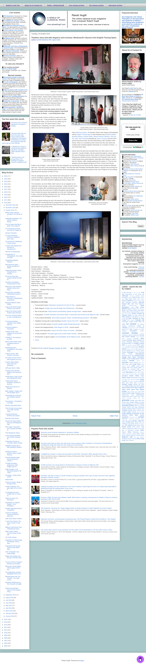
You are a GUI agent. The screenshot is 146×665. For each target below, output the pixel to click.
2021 (5, 189)
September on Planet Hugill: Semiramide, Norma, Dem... (13, 541)
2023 (5, 184)
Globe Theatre (127, 354)
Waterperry (136, 432)
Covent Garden (130, 336)
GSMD (124, 359)
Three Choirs (136, 426)
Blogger (81, 660)
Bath (123, 302)
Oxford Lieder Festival (133, 393)
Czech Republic (140, 336)
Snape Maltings (127, 413)
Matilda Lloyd (134, 215)
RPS (136, 405)
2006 (5, 643)
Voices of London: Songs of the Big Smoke (13, 483)
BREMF (124, 309)
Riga (135, 404)
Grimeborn (141, 357)
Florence (133, 350)
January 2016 (10, 616)
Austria (138, 297)
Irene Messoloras (136, 156)
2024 (5, 181)
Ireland (131, 362)
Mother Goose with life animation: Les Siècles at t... (13, 214)
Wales (129, 432)
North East (125, 383)
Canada (131, 321)
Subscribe (133, 140)
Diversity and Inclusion (12, 418)
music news (134, 376)
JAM (123, 364)
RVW (142, 405)
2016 (5, 202)
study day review (126, 420)
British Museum (140, 308)
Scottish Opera (132, 410)
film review (139, 349)
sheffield (124, 412)
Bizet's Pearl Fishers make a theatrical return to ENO (13, 343)
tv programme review (131, 428)
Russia (139, 405)
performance (140, 395)
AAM (142, 292)
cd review (131, 324)
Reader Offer (125, 402)
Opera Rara (135, 389)
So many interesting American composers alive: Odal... (12, 237)
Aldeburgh (125, 296)
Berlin (142, 305)
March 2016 (9, 611)
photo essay (133, 396)
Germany (141, 352)
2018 (5, 197)
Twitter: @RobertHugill (55, 5)
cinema (129, 327)
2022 (5, 187)
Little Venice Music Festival (13, 518)
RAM (139, 400)
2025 (5, 179)
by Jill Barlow (134, 316)
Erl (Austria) (129, 345)
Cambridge (125, 321)
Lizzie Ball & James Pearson (132, 183)
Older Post (114, 416)
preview (125, 400)
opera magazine (139, 387)
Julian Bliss (134, 213)
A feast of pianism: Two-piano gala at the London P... (13, 488)
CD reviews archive (96, 5)
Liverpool (133, 369)
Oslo (143, 391)
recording (141, 402)
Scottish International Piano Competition (13, 509)
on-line (131, 386)
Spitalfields (125, 417)
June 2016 (9, 603)
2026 (5, 176)
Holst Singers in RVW (61, 327)
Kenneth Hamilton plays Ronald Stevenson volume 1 (12, 459)
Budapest (141, 312)
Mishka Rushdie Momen (135, 201)
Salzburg (124, 408)
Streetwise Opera (139, 418)
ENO (123, 345)
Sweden (134, 420)
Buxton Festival (137, 313)
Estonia (134, 345)
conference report (127, 335)
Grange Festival (139, 355)
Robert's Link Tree (13, 5)
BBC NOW (135, 304)
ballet (126, 299)
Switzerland (141, 420)
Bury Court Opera (126, 313)
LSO (139, 371)
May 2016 (9, 605)
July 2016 (9, 600)
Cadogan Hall (139, 320)
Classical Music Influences (130, 101)
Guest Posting (131, 359)
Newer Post (36, 416)
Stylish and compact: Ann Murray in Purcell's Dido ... (13, 557)
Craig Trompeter (129, 177)
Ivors (143, 362)
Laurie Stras (127, 205)
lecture (128, 366)
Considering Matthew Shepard (11, 261)
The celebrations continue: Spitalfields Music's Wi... (13, 573)
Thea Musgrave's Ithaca (12, 433)
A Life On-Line (126, 292)
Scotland (124, 410)
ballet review (132, 299)
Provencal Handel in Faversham (11, 328)
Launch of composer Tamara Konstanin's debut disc (12, 514)
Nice (129, 381)
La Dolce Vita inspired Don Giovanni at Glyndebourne (13, 247)
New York (130, 379)
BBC (129, 304)
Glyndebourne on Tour (128, 355)
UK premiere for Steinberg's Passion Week (13, 242)
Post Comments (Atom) (79, 423)
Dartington (129, 338)
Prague (134, 398)
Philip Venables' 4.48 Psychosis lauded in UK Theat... (13, 471)
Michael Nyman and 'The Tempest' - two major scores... (12, 578)
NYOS (123, 386)
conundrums (135, 335)
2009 (5, 635)
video (142, 430)
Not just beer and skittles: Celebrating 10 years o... (13, 293)
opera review (56, 40)
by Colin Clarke (137, 315)
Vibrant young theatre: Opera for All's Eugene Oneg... (13, 590)
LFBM (139, 367)
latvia (143, 364)
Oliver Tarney (134, 166)
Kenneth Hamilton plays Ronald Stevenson (66, 324)
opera (142, 386)
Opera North (126, 389)
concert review (130, 333)
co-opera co (136, 329)
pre (139, 398)
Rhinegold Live (130, 404)
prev (143, 398)
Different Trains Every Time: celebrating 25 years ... (13, 528)
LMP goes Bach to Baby (12, 368)
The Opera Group (133, 423)
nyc (139, 384)
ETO (50, 40)
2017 (5, 200)
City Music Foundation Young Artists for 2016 (12, 283)
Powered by (133, 147)
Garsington (130, 352)
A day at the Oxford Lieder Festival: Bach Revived (13, 312)
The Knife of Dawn (11, 537)
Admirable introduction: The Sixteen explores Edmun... (13, 220)
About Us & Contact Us (33, 5)
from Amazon (132, 248)
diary (142, 338)
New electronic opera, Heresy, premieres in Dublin (12, 266)
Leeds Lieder (140, 366)
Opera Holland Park (128, 387)
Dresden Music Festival (134, 340)
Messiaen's (62, 305)
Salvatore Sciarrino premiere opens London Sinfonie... (13, 453)
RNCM (142, 404)
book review (140, 307)
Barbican (130, 300)
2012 (5, 627)
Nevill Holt (141, 377)
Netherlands (134, 377)
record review (134, 402)
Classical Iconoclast (141, 267)
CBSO (140, 321)
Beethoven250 (133, 305)
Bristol (134, 308)
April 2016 (9, 608)
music (138, 374)
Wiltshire (142, 437)
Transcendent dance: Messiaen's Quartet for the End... (13, 382)
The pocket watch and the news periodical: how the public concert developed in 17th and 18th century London (76, 530)
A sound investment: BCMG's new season (12, 414)
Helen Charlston (138, 158)
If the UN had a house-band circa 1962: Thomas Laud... (13, 409)
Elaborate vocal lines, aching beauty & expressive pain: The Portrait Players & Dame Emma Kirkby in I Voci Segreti (78, 519)
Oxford (124, 393)
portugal (129, 398)
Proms (132, 400)
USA (143, 428)
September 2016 (11, 595)
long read (131, 370)
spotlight (141, 417)
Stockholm (125, 418)
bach (123, 299)
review (123, 404)
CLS (127, 329)
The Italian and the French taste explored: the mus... (13, 358)
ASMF (134, 297)
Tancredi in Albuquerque (12, 251)
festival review (130, 349)
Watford (142, 432)
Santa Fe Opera (136, 408)
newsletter (124, 381)
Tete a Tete (138, 422)
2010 (5, 633)
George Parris (135, 181)
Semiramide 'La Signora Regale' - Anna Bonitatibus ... (12, 504)
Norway (135, 384)
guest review (140, 359)
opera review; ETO (132, 391)
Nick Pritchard (83, 138)
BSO (137, 312)
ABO (123, 294)
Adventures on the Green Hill (135, 294)
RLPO (138, 404)
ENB (133, 343)
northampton (141, 383)
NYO (142, 384)
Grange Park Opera (129, 357)
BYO (128, 320)
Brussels (133, 312)
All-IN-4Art (131, 296)
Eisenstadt (125, 343)
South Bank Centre (136, 415)
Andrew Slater (88, 136)
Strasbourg (131, 418)
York (127, 440)
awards (142, 297)
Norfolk (142, 381)
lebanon (124, 366)
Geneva (136, 352)
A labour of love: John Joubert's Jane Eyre (12, 354)
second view (140, 410)
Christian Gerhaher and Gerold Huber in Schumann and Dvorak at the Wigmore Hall (71, 314)
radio (136, 400)
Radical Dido (9, 479)
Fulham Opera (140, 350)
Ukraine (139, 428)
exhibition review (129, 347)
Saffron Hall (130, 407)
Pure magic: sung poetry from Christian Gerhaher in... (13, 428)
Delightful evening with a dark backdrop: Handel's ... (13, 447)
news (142, 379)
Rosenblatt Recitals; (128, 405)
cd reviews (141, 324)
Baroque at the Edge (138, 300)
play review (141, 396)
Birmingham (125, 307)
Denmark (136, 338)
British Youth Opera (127, 310)
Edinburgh (129, 342)
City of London (135, 327)
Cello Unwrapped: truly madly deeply (12, 552)
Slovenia (134, 412)
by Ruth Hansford (42, 40)
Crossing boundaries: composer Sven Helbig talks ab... (13, 323)
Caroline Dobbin (110, 134)
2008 (5, 638)
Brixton (129, 312)
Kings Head (128, 364)
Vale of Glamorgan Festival (130, 430)
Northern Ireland (127, 384)
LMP (138, 369)
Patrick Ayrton (134, 199)
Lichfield (124, 369)
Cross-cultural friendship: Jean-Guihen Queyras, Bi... (13, 437)
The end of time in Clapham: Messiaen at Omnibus (13, 562)
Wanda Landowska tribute (13, 405)
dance (123, 338)
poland (123, 398)
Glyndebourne (140, 354)
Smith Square (140, 412)
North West (133, 383)
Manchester (129, 372)
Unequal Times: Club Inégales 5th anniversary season (13, 333)
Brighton (129, 308)
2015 (5, 619)
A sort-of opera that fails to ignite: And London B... (13, 225)
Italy (140, 362)
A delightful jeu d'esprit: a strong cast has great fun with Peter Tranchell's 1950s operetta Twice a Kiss (74, 454)
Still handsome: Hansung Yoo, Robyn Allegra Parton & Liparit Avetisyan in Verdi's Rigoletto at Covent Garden (76, 508)
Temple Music (130, 422)
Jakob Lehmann (135, 210)
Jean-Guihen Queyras (70, 318)
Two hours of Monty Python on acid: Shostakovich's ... (13, 317)
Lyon (143, 370)
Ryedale (124, 407)
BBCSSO (141, 304)
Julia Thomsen (134, 164)
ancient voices (139, 296)
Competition (133, 331)
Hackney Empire (81, 132)
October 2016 (10, 210)
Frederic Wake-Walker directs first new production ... (12, 363)
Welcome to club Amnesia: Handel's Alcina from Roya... (13, 288)
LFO (143, 367)
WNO (138, 438)
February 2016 (10, 613)
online (134, 386)
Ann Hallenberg (138, 196)
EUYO (123, 347)
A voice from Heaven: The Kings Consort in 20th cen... (13, 522)
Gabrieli (124, 352)
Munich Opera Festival (127, 374)
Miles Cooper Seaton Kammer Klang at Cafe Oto (13, 533)
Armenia (130, 297)
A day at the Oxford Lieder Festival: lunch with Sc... (13, 307)
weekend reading (131, 433)
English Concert (139, 343)
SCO (142, 408)
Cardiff (136, 321)
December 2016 (11, 205)
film (135, 349)
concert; (142, 333)
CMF (131, 329)
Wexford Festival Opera (137, 435)
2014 (5, 622)
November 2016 (11, 207)
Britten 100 (137, 310)
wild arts (136, 437)
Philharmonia (125, 396)
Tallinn (123, 422)
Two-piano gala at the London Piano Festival (62, 333)
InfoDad (141, 276)
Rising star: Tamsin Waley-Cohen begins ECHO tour (13, 568)
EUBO (142, 345)
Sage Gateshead (139, 407)
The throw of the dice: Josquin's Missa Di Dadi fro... (13, 278)
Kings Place (137, 364)
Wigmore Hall (127, 437)
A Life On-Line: (136, 292)
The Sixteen (128, 425)
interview (125, 362)
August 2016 (10, 597)
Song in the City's (62, 330)
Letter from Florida (132, 367)
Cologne (124, 331)
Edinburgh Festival (138, 342)
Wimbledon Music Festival (129, 438)
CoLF (142, 329)
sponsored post (133, 417)
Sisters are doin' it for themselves (11, 499)
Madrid (123, 372)
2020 (5, 192)
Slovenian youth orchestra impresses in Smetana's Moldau (60, 432)
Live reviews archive (76, 5)
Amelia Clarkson (135, 186)
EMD (129, 343)
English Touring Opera (84, 134)
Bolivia (132, 307)
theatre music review (138, 425)
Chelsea (124, 326)
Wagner (124, 432)
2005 (5, 646)
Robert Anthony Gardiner (101, 136)
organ (139, 391)
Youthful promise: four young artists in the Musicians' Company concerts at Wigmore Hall (69, 465)
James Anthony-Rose (130, 191)
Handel (131, 360)
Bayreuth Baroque (131, 302)
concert (142, 331)
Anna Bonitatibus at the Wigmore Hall (67, 337)
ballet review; (140, 299)
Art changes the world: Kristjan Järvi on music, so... (13, 494)
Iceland (138, 360)
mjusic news (137, 372)
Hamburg (124, 360)
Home (37, 340)
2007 (5, 640)
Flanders (128, 350)
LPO (136, 371)
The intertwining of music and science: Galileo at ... (13, 229)
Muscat (135, 374)
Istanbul (136, 362)
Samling (129, 408)
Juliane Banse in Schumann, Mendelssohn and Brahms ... (13, 298)
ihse (143, 360)
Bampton (124, 300)
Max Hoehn (132, 161)
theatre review (126, 427)
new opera (124, 379)
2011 (5, 630)
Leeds (133, 366)
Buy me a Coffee (136, 115)
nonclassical (136, 381)
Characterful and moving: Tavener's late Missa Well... (12, 547)
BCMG (124, 305)
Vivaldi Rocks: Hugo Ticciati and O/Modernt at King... (13, 377)
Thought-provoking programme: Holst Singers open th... (11, 465)
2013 (5, 625)
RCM (142, 400)
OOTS (138, 386)
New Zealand (136, 379)
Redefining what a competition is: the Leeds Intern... (13, 349)
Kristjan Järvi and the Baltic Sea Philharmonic (60, 308)
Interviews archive (115, 5)
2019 (5, 195)
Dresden (124, 340)
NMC (131, 381)
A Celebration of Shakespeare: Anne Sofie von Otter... (13, 256)
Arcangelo (124, 297)
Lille (128, 369)
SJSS (129, 412)
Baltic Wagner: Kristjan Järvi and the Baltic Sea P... (13, 391)
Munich (142, 372)
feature (137, 347)
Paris (132, 395)
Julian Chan (132, 180)
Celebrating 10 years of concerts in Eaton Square (13, 442)
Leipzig (124, 367)
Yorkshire (131, 440)
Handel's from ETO (70, 321)
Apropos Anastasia (11, 233)
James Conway (102, 138)
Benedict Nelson (77, 136)
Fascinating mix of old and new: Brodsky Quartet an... (13, 397)
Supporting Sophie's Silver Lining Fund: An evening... (13, 272)
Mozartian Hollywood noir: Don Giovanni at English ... (13, 584)
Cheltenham (131, 326)
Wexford (128, 435)
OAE (126, 386)
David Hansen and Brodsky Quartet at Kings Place (64, 311)
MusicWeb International (137, 272)
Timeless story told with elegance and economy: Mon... (13, 372)
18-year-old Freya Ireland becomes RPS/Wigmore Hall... (13, 422)
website (124, 433)
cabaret (132, 320)
